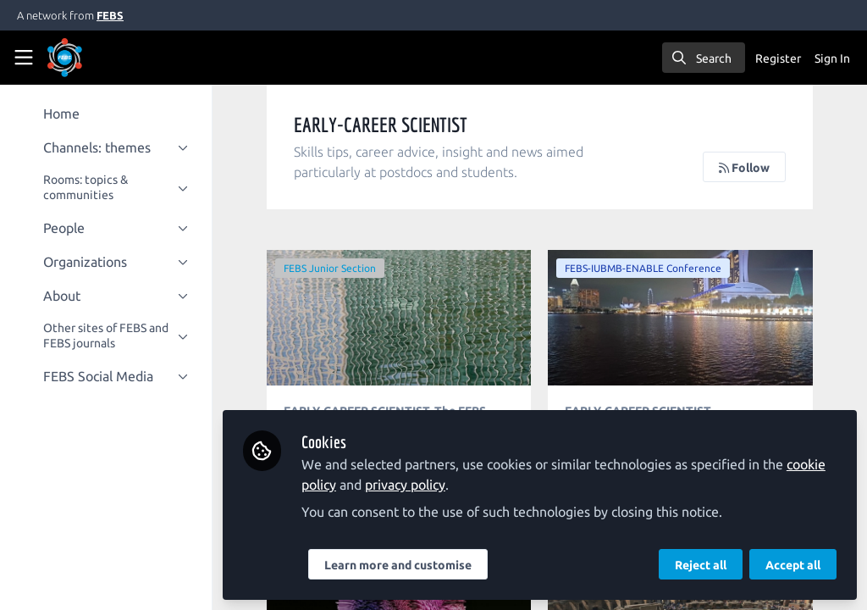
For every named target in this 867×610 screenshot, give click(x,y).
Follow (744, 168)
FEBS (110, 15)
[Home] (88, 57)
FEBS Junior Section (334, 268)
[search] (703, 57)
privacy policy (409, 484)
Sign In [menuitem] (832, 58)
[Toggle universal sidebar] (23, 57)
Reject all (700, 565)
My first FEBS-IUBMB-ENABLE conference (681, 317)
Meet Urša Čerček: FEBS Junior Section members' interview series (402, 317)
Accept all (792, 565)
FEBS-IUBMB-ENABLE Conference (645, 268)
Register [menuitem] (778, 58)
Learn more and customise (402, 565)
